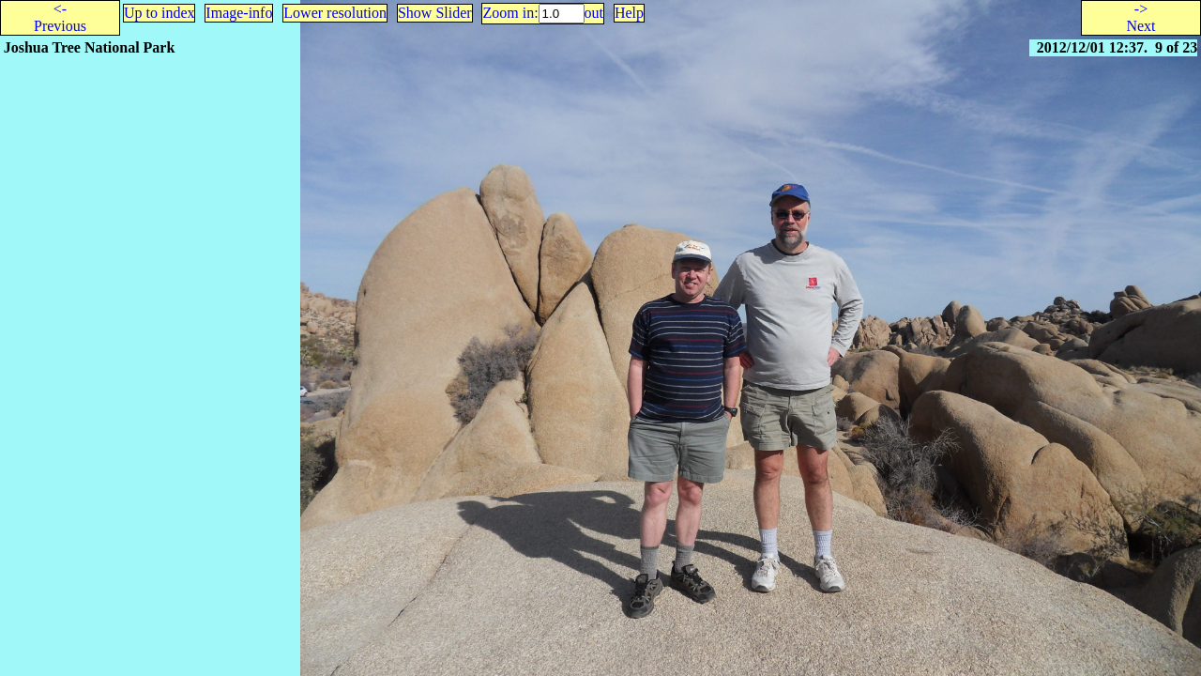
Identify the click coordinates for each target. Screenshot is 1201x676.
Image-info (238, 13)
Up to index (159, 13)
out (594, 13)
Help (629, 13)
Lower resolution (335, 13)
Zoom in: (510, 13)
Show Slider (435, 13)
